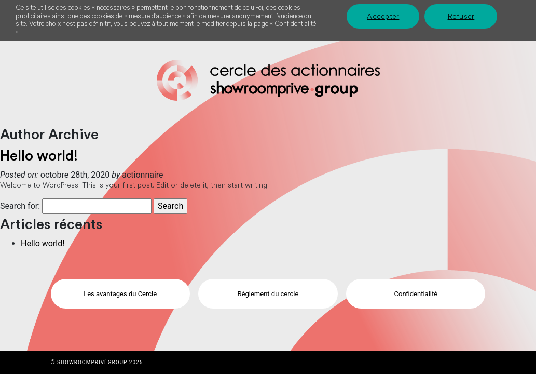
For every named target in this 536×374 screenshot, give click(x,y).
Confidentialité (416, 294)
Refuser (461, 16)
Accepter (383, 16)
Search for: (20, 206)
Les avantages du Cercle (120, 294)
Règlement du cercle (268, 294)
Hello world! (39, 156)
